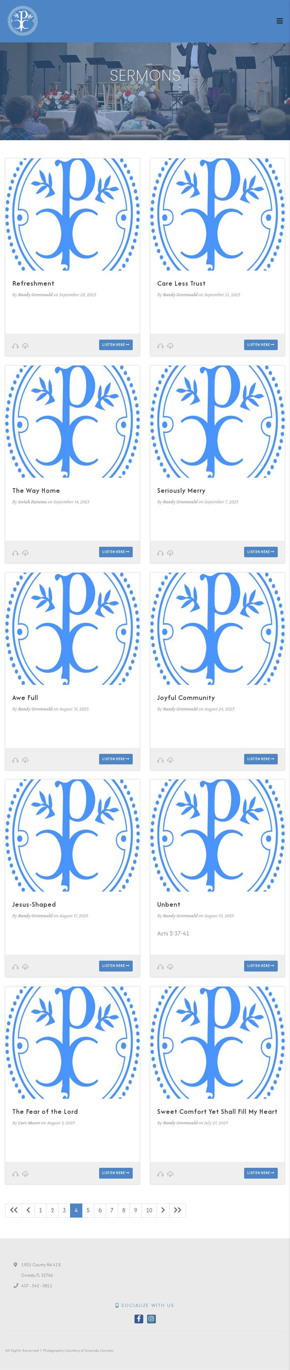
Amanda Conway (99, 1350)
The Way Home (36, 490)
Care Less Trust (181, 283)
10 (149, 1210)
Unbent (169, 904)
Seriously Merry (181, 490)
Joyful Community (186, 697)
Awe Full (25, 697)
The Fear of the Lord (45, 1111)
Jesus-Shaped (34, 904)
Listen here (116, 344)
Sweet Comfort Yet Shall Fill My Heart (217, 1111)
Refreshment (33, 283)
